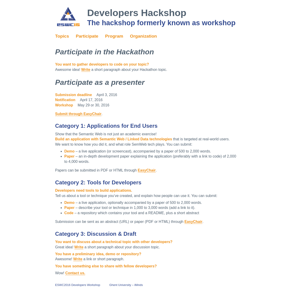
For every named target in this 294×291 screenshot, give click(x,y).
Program (114, 36)
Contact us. (75, 273)
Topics (62, 36)
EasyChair (147, 170)
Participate (87, 36)
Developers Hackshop (136, 13)
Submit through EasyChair (78, 114)
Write (85, 70)
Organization (143, 36)
